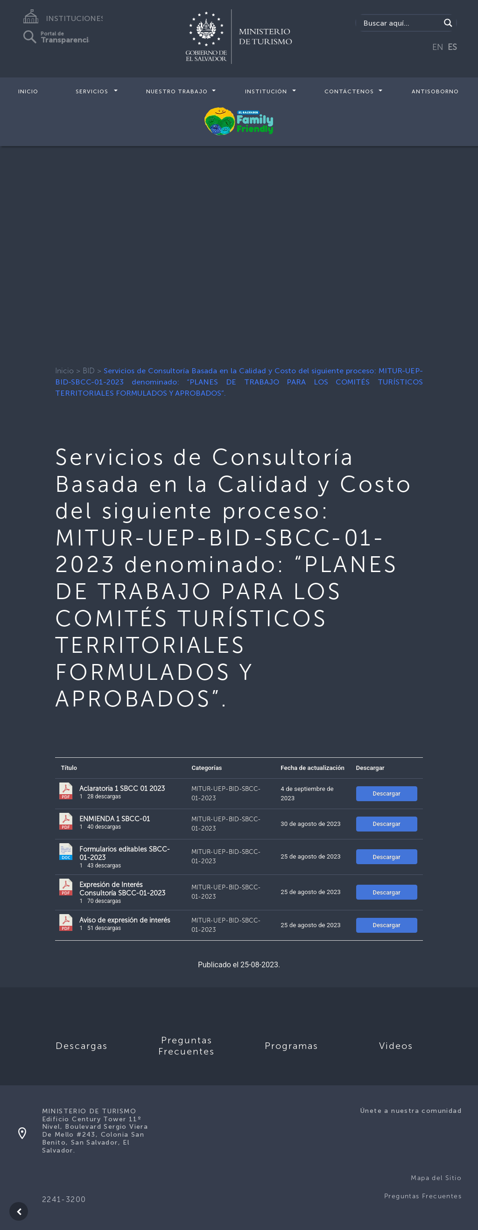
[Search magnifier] (448, 23)
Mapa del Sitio (436, 1178)
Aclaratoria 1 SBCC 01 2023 (122, 788)
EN (437, 47)
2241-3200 (64, 1199)
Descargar (386, 793)
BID (89, 370)
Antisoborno (435, 91)
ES (452, 47)
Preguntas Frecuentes (423, 1196)
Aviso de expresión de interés (124, 920)
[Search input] (400, 23)
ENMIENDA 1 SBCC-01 (114, 819)
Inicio (28, 91)
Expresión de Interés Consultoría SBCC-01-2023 (122, 889)
